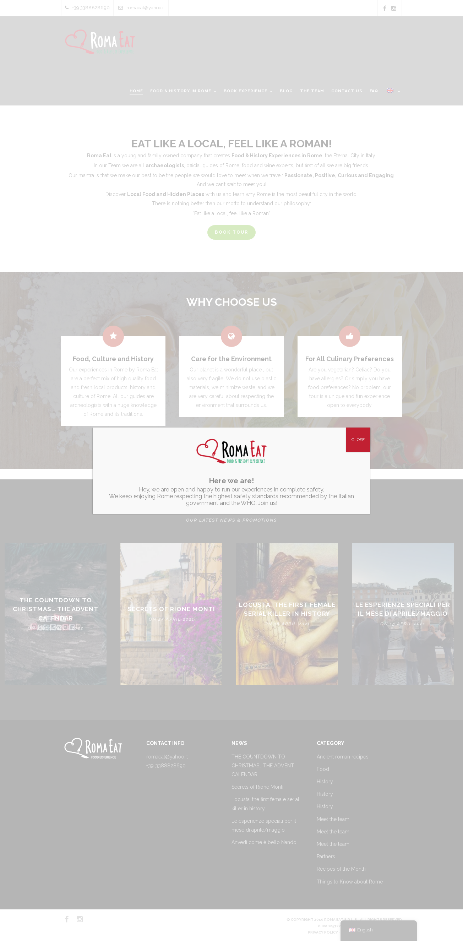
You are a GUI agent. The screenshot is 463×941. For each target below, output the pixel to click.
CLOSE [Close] (358, 439)
